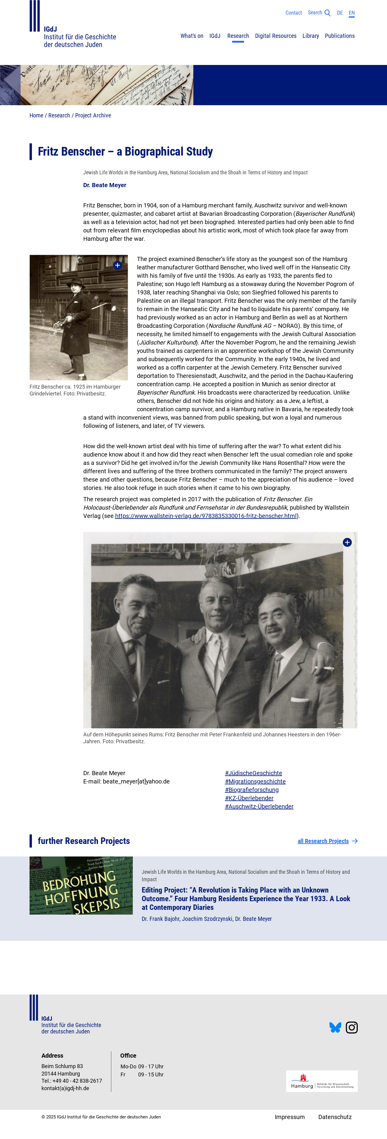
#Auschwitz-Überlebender (259, 806)
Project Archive (93, 115)
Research (59, 115)
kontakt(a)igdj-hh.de (65, 1088)
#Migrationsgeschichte (255, 781)
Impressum (290, 1117)
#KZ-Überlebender (249, 798)
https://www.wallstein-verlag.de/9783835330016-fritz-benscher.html (206, 515)
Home (36, 115)
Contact (294, 13)
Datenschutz (335, 1117)
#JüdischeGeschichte (253, 773)
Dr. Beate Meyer (104, 185)
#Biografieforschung (252, 789)
